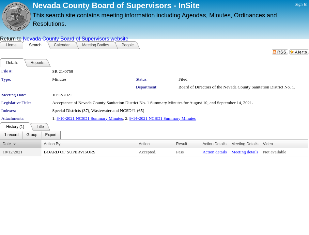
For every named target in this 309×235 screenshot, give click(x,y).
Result (181, 144)
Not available (274, 151)
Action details (215, 151)
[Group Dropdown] (32, 135)
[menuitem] (11, 135)
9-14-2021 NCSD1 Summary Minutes (163, 118)
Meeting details (244, 151)
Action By (52, 144)
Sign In (301, 4)
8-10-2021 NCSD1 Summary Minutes (89, 118)
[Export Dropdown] (50, 135)
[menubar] (30, 135)
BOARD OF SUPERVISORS (69, 151)
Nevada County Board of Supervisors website (75, 38)
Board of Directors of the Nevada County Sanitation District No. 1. (236, 87)
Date (7, 144)
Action (144, 144)
